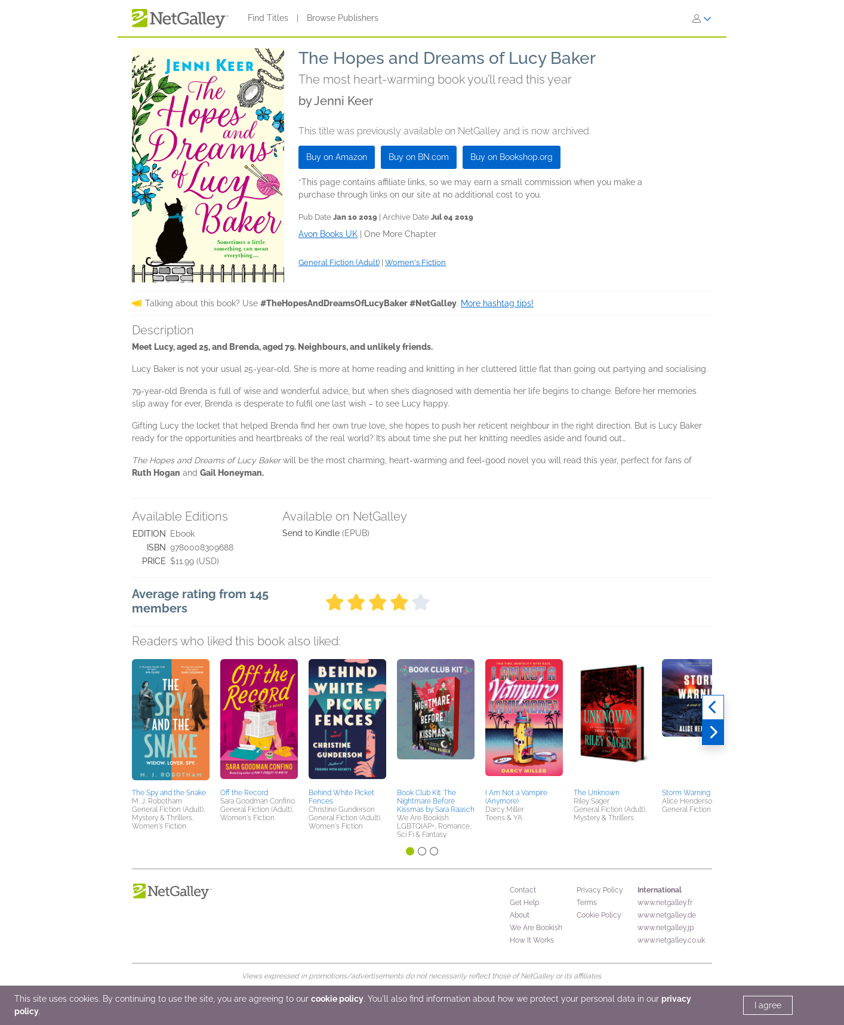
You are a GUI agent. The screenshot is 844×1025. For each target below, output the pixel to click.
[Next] (713, 732)
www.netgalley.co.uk (671, 940)
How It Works (532, 940)
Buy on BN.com (419, 157)
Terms (587, 902)
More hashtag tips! (497, 303)
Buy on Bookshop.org (511, 157)
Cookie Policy (599, 915)
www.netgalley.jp (665, 928)
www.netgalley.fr (664, 902)
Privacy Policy (600, 890)
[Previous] (713, 707)
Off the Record (244, 793)
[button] (171, 721)
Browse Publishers (342, 18)
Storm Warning (686, 793)
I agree (767, 1005)
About (519, 915)
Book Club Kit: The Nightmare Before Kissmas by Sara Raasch (436, 801)
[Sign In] (702, 18)
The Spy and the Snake (169, 793)
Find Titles (268, 18)
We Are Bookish (536, 928)
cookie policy (337, 999)
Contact (523, 890)
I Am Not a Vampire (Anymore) (516, 797)
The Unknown (597, 793)
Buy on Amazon (336, 157)
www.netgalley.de (666, 915)
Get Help (524, 902)
